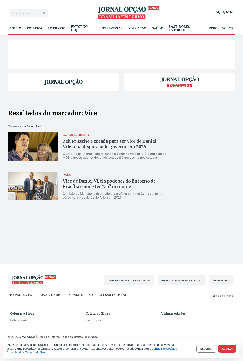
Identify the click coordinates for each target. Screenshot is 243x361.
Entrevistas (110, 28)
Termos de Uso (35, 352)
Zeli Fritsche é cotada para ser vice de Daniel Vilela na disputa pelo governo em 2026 (109, 144)
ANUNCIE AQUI (221, 280)
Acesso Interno (113, 294)
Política (34, 28)
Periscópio (93, 320)
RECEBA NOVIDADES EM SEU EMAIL (181, 280)
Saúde (157, 28)
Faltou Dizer (18, 320)
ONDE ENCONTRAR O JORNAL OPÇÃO (129, 280)
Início (15, 28)
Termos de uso (79, 294)
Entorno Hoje (79, 28)
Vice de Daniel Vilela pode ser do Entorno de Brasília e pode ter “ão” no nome (109, 183)
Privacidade (48, 294)
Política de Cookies (164, 348)
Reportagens (221, 28)
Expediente (21, 294)
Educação (137, 28)
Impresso (56, 28)
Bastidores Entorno (179, 28)
